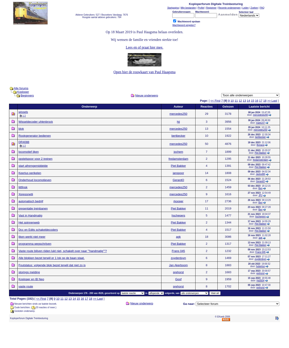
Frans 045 (178, 251)
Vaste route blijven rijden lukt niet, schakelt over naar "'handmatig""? (63, 251)
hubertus (260, 266)
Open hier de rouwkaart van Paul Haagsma (145, 72)
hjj (178, 121)
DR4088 (24, 142)
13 (244, 100)
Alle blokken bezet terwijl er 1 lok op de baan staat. (52, 258)
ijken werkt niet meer (32, 236)
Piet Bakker (260, 153)
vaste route (26, 286)
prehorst (178, 272)
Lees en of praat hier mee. (144, 47)
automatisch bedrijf (31, 201)
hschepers (178, 215)
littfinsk (23, 187)
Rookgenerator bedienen (35, 135)
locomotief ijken (29, 151)
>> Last (272, 100)
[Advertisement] (144, 336)
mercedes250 (178, 113)
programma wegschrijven (35, 243)
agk (178, 236)
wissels (23, 112)
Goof (178, 279)
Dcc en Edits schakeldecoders (38, 229)
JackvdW (260, 174)
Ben (261, 188)
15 (252, 100)
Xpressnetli (26, 194)
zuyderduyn (178, 258)
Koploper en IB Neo (31, 279)
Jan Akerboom (178, 265)
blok (21, 128)
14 (248, 100)
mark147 (260, 123)
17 (260, 100)
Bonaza (260, 145)
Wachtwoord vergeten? (183, 25)
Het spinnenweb (29, 222)
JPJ (260, 195)
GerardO (178, 180)
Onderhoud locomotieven (35, 180)
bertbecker (178, 135)
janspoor (178, 173)
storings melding (29, 272)
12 (240, 100)
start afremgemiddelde (33, 165)
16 (256, 100)
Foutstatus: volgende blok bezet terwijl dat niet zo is (52, 265)
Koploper (23, 92)
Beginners (27, 95)
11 (236, 100)
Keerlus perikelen (30, 173)
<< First (215, 100)
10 (232, 100)
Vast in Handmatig (30, 215)
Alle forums (21, 88)
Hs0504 (260, 280)
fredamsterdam (178, 158)
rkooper (178, 201)
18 (264, 100)
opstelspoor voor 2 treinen (35, 158)
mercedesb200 (260, 115)
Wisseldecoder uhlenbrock (36, 121)
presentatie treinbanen (33, 208)
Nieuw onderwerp (146, 95)
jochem (178, 151)
